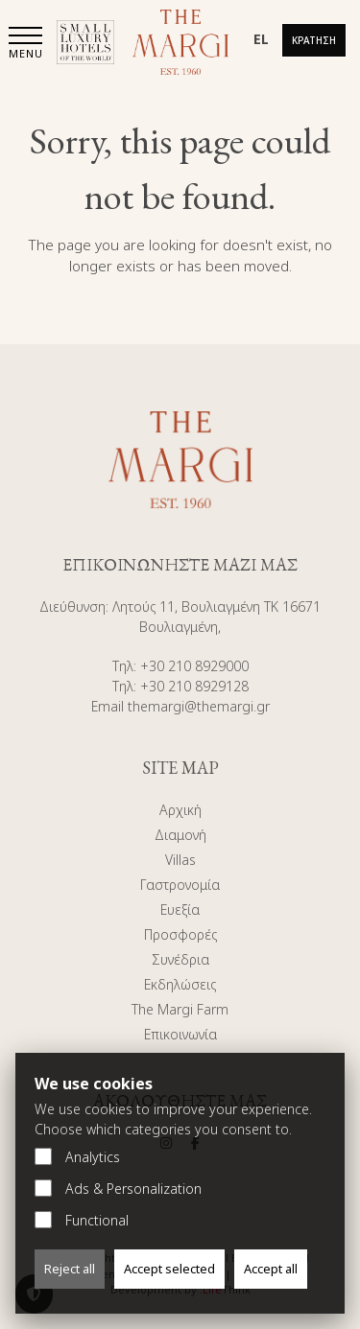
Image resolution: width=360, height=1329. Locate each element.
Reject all (69, 1268)
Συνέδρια (180, 959)
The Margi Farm (180, 1009)
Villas (180, 860)
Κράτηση (314, 40)
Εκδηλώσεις (180, 984)
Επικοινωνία (180, 1034)
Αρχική (180, 810)
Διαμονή (180, 835)
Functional (82, 1220)
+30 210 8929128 (194, 686)
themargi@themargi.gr (199, 706)
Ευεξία (180, 909)
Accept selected (169, 1268)
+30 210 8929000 (194, 666)
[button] (26, 44)
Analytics (77, 1157)
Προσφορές (180, 934)
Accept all (271, 1268)
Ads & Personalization (118, 1188)
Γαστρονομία (180, 884)
